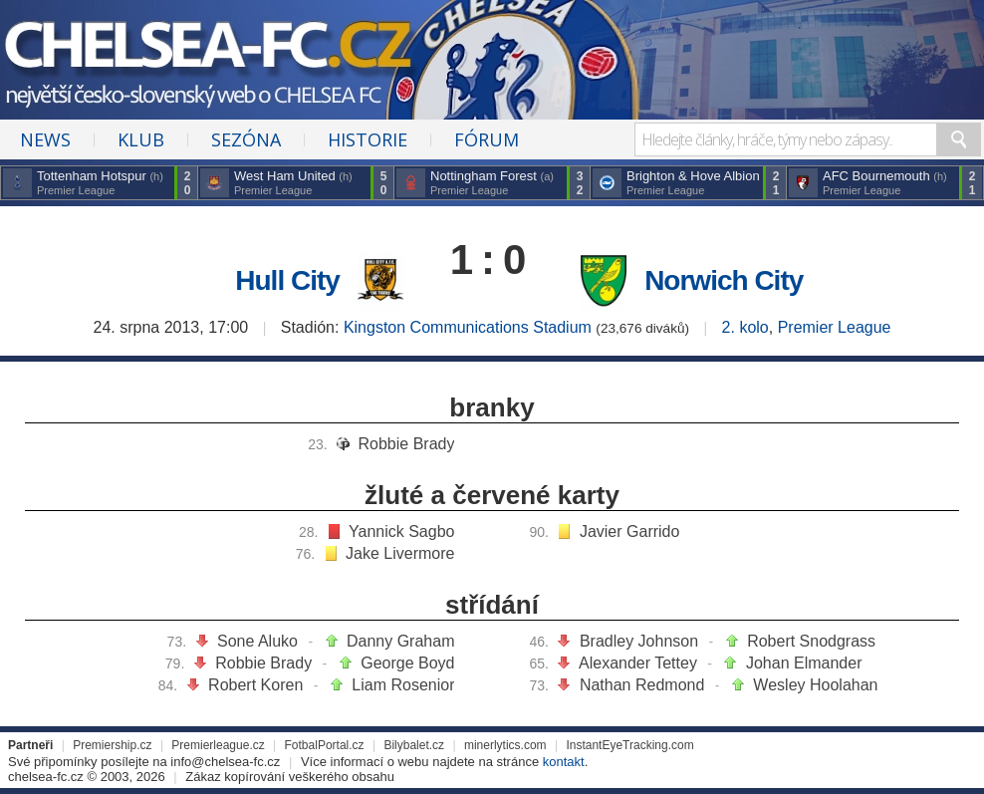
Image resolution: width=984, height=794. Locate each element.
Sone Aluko (257, 641)
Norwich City (723, 280)
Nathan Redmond (642, 684)
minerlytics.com (505, 745)
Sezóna (246, 139)
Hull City (287, 280)
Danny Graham (401, 641)
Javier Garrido (629, 531)
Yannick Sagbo (401, 531)
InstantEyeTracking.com (629, 745)
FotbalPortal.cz (325, 745)
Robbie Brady (407, 443)
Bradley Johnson (639, 641)
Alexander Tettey (638, 663)
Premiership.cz (112, 745)
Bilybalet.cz (413, 745)
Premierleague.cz (217, 745)
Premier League (834, 327)
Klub (141, 139)
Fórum (486, 139)
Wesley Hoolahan (815, 684)
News (45, 139)
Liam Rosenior (403, 684)
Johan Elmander (804, 663)
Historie (367, 139)
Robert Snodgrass (811, 641)
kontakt (564, 761)
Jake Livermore (400, 553)
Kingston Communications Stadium (468, 327)
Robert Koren (255, 684)
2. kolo (745, 327)
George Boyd (407, 663)
